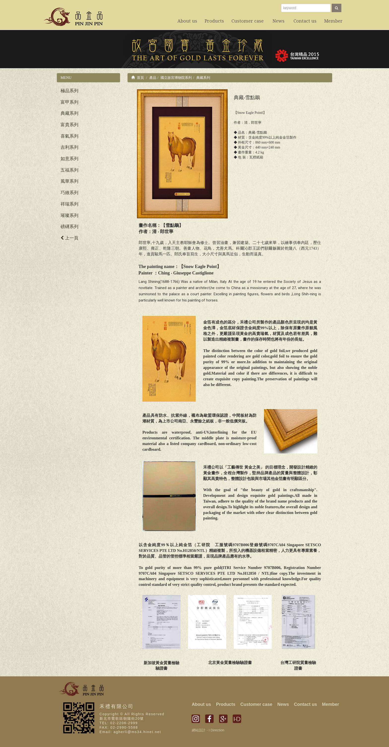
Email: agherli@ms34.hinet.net (130, 732)
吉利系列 (69, 147)
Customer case (256, 704)
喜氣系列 (69, 136)
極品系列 (69, 90)
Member (330, 704)
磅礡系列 (69, 226)
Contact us (305, 704)
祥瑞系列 (69, 204)
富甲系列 (69, 102)
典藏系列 (69, 113)
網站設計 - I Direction (208, 730)
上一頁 (69, 238)
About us (201, 704)
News (283, 704)
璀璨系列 (69, 215)
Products (225, 704)
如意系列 (69, 158)
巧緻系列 (69, 192)
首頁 (137, 78)
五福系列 (69, 170)
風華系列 (69, 181)
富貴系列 (69, 124)
